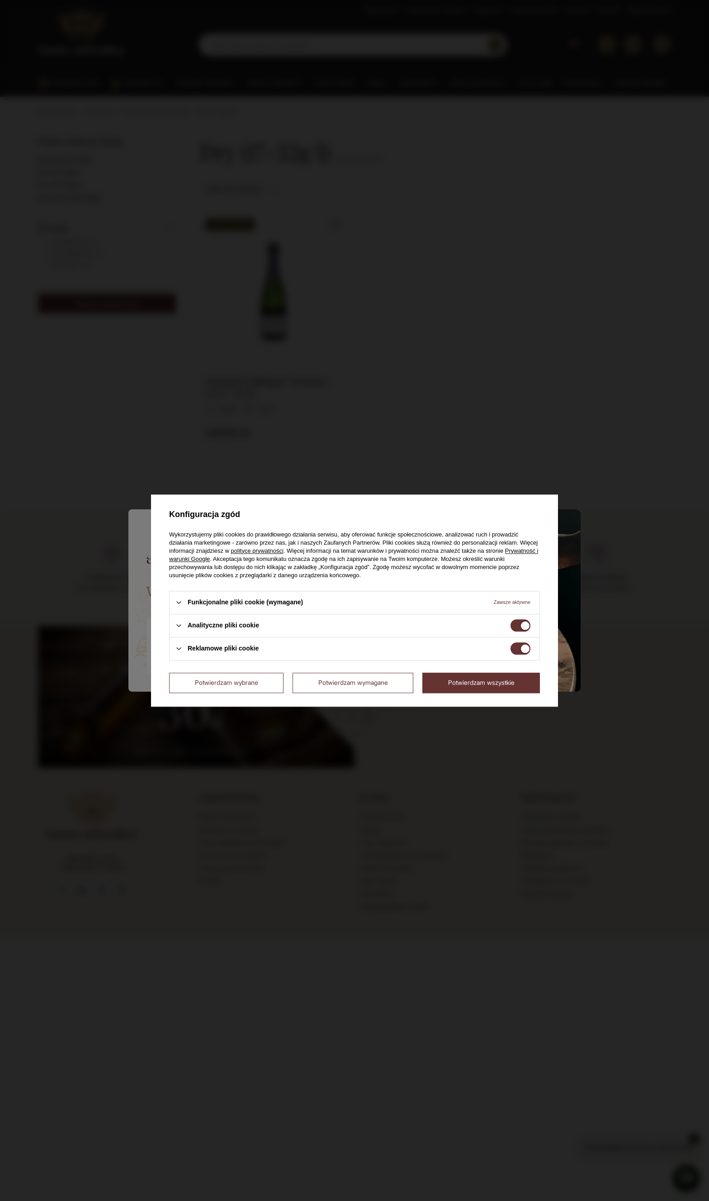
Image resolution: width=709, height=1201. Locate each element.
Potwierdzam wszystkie (481, 682)
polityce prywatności (257, 550)
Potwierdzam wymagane (353, 682)
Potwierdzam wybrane (226, 682)
